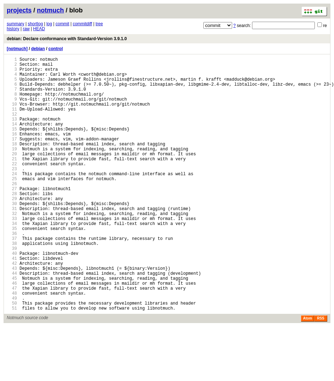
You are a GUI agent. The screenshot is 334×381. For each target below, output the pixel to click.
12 (12, 127)
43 (12, 314)
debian (38, 48)
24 (12, 199)
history (13, 28)
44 (12, 320)
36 (12, 272)
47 (12, 338)
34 (12, 260)
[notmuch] (17, 48)
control (55, 48)
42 (12, 308)
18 (12, 163)
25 (12, 205)
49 (12, 350)
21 (12, 181)
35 (12, 266)
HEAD (39, 28)
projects (19, 10)
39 (12, 290)
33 (12, 254)
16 (12, 151)
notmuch (50, 10)
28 (12, 223)
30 (12, 235)
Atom (307, 373)
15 (12, 145)
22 (12, 187)
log (49, 23)
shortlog (35, 23)
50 (12, 356)
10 (12, 115)
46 (12, 332)
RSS (320, 373)
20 (12, 175)
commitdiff (82, 23)
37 (12, 278)
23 (12, 193)
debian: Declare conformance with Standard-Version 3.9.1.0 (67, 38)
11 (12, 121)
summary (15, 23)
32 (12, 248)
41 (12, 302)
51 (12, 362)
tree (99, 23)
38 (12, 284)
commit (62, 23)
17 (12, 157)
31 (12, 241)
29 (12, 229)
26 (12, 211)
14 (12, 139)
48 (12, 344)
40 (12, 296)
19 (12, 169)
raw (26, 28)
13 (12, 133)
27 (12, 217)
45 (12, 326)
